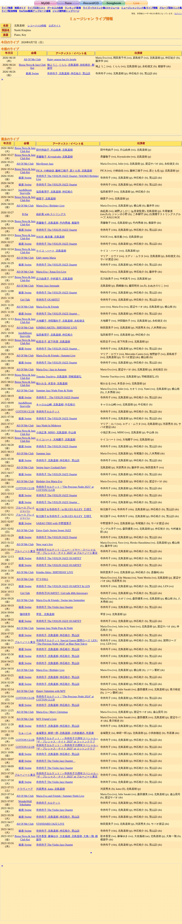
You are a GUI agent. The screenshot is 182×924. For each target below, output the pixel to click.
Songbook (113, 3)
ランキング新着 (73, 8)
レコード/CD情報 (37, 25)
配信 (9, 11)
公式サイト (55, 25)
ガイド (20, 8)
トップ (65, 11)
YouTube (35, 11)
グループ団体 (170, 8)
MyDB (45, 3)
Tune (68, 3)
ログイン (178, 14)
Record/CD (91, 3)
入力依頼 (55, 8)
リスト (36, 8)
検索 (7, 8)
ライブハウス (101, 8)
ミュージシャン (139, 8)
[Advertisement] (91, 108)
